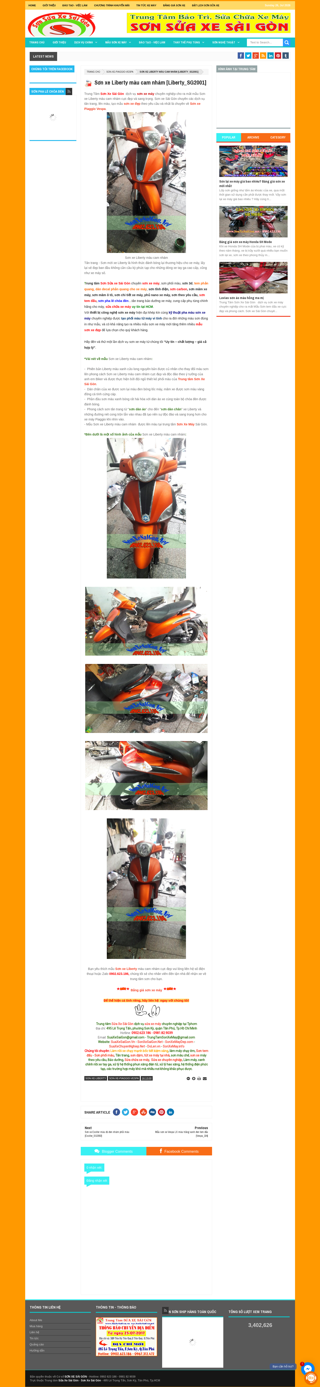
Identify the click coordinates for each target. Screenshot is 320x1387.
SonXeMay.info (173, 1046)
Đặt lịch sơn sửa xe (205, 5)
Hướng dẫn (37, 1350)
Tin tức (34, 1338)
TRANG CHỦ (37, 42)
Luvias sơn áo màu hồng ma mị (241, 297)
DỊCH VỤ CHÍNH (83, 42)
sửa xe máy (153, 1024)
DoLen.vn (153, 1046)
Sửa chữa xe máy (137, 1060)
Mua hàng (36, 1326)
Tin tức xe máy (146, 5)
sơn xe (194, 1055)
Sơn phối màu (104, 1055)
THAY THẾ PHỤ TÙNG (186, 42)
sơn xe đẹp (132, 103)
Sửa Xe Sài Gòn (122, 1024)
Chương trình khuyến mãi (112, 5)
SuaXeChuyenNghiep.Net (127, 1046)
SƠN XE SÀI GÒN (76, 1376)
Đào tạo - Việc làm (152, 42)
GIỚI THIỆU (49, 5)
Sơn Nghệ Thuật (223, 42)
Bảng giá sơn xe (174, 5)
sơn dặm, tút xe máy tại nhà (150, 1055)
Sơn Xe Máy (186, 424)
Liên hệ (34, 1332)
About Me (36, 1320)
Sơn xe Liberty (126, 969)
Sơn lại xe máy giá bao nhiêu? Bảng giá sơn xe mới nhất (252, 183)
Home (32, 5)
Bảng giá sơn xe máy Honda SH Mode (245, 241)
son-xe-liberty (95, 1078)
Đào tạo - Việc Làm (75, 5)
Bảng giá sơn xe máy (146, 990)
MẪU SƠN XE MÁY (116, 42)
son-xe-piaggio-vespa (119, 72)
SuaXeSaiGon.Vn (123, 1042)
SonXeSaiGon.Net (150, 1042)
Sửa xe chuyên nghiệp (166, 1060)
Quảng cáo (37, 1344)
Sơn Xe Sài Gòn (91, 1380)
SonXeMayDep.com (179, 1042)
